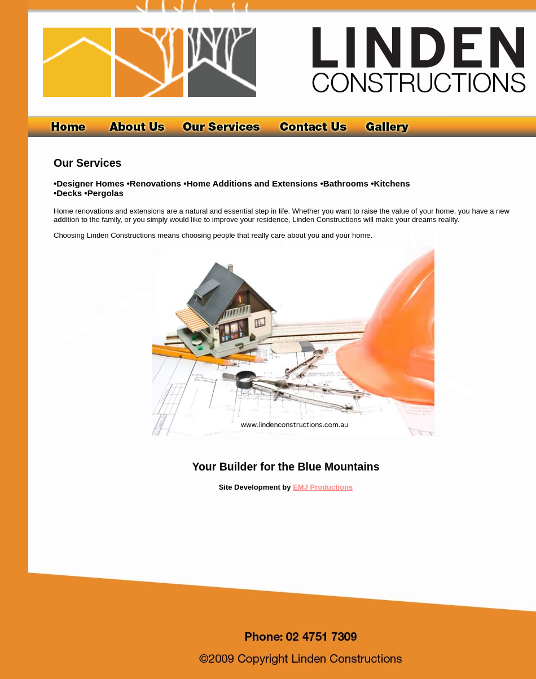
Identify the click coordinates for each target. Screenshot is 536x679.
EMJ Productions (323, 487)
